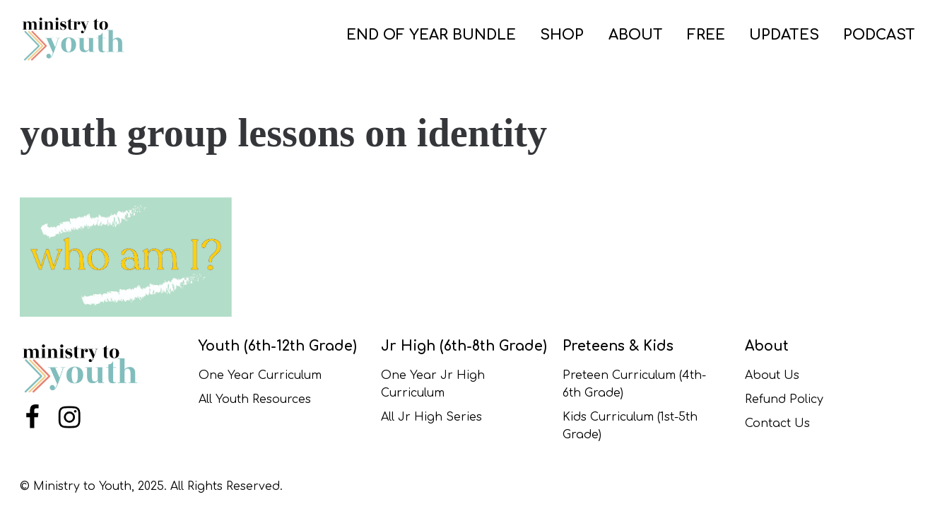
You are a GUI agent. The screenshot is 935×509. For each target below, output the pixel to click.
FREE (706, 35)
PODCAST (879, 35)
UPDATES (784, 35)
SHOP (562, 35)
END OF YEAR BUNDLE (431, 35)
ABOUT (635, 35)
